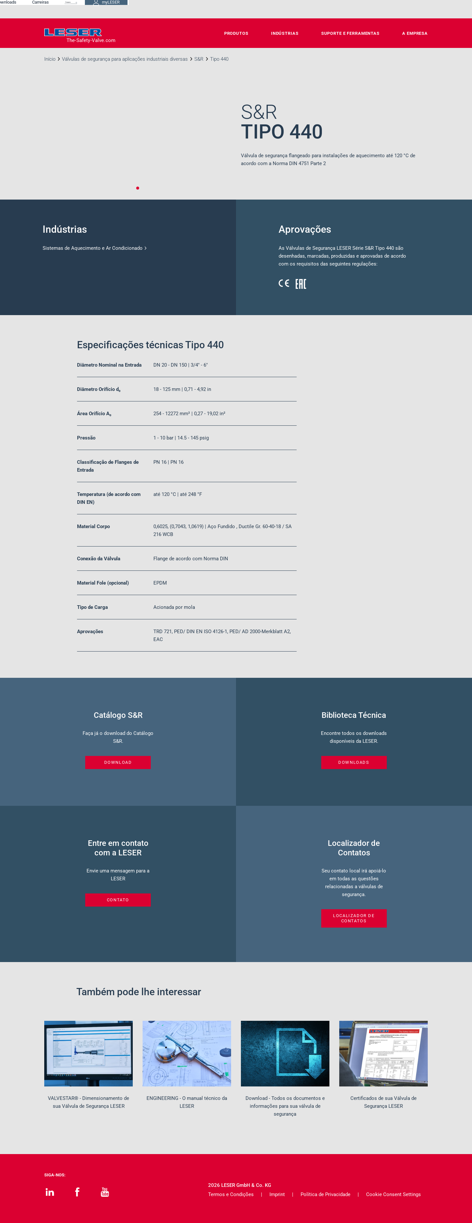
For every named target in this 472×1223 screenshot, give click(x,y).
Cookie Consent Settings (393, 1194)
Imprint (277, 1194)
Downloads (273, 9)
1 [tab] (137, 188)
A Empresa (415, 33)
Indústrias (285, 33)
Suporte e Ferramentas (350, 33)
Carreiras (307, 9)
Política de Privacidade (325, 1194)
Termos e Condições (231, 1194)
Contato (239, 9)
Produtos (236, 33)
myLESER (406, 9)
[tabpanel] (137, 141)
